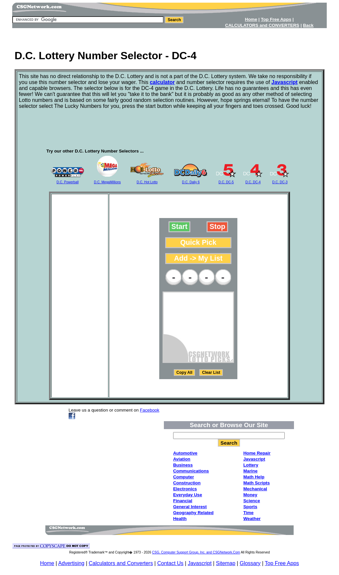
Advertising (71, 563)
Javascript (200, 563)
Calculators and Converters (121, 563)
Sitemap (225, 563)
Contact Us (170, 563)
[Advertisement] (169, 36)
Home (47, 563)
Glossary (250, 563)
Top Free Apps (282, 563)
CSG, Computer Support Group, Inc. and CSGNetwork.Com (196, 552)
